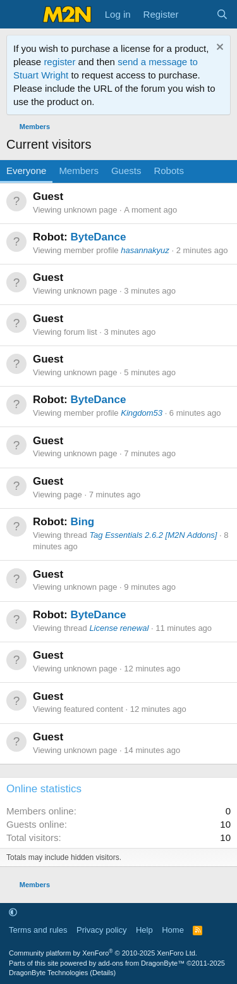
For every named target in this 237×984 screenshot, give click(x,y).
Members (79, 170)
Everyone (26, 170)
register (59, 61)
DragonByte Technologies (48, 972)
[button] (13, 912)
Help (144, 930)
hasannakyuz (145, 250)
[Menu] (17, 14)
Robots (169, 170)
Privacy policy (101, 930)
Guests (126, 170)
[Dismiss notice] (218, 48)
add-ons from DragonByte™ (141, 963)
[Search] (222, 14)
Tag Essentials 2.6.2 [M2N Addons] (153, 535)
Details (103, 972)
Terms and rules (38, 930)
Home (173, 930)
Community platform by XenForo (103, 953)
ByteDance (98, 237)
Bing (82, 522)
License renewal (119, 628)
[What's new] (197, 14)
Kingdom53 (141, 413)
